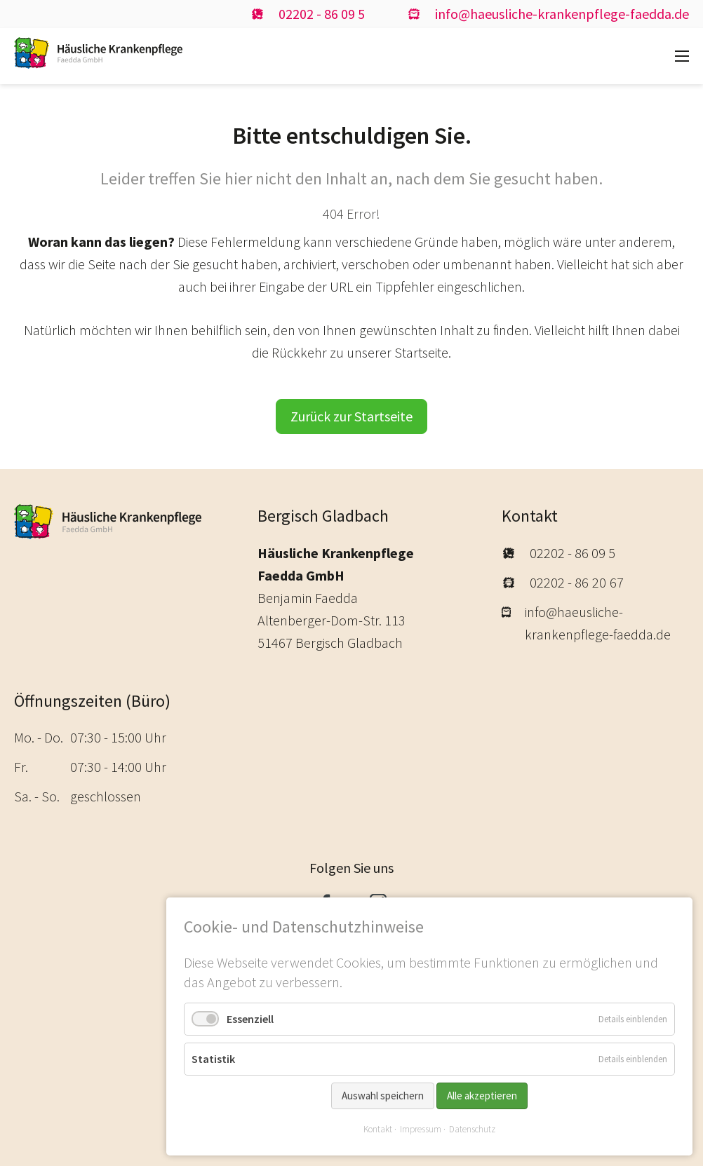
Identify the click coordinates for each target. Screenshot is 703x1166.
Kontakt (377, 1129)
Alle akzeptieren (482, 1095)
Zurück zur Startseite (351, 416)
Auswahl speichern (383, 1095)
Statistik (213, 1059)
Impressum (420, 1129)
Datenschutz (472, 1129)
